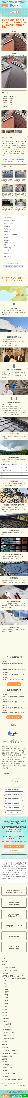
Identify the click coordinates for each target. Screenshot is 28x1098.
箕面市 (6, 1003)
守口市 (6, 995)
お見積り (14, 850)
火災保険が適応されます (14, 891)
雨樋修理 (5, 1070)
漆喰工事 (6, 232)
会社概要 (4, 961)
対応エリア (5, 983)
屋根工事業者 (6, 1018)
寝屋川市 (6, 992)
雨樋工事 (6, 229)
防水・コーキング (8, 245)
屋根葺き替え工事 (8, 220)
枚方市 (6, 989)
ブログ (4, 1035)
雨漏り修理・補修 (7, 1056)
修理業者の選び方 (14, 915)
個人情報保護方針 (7, 1030)
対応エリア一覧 (14, 812)
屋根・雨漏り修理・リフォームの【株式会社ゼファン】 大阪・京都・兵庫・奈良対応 (14, 1085)
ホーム (4, 958)
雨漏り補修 (6, 251)
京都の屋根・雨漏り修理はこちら (14, 794)
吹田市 (6, 1000)
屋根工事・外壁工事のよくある (13, 976)
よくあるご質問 (6, 1024)
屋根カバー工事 (19, 266)
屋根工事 (4, 1059)
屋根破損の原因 (14, 937)
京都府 (5, 1006)
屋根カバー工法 (8, 223)
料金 (3, 964)
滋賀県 (5, 1012)
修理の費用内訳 (14, 903)
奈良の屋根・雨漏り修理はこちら (14, 803)
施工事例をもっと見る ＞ (14, 717)
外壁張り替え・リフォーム (10, 1050)
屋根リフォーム (7, 1062)
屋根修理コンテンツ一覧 (14, 926)
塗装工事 (7, 242)
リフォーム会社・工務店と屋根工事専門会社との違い (14, 979)
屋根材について (14, 947)
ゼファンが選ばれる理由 (9, 967)
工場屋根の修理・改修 (8, 1038)
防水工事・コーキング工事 (10, 1053)
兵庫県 (5, 1009)
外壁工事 (6, 237)
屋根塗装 (6, 226)
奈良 (12, 266)
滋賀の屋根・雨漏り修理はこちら (14, 807)
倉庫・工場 (6, 256)
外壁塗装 (6, 240)
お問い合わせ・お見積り (9, 1032)
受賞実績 (4, 1021)
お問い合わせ (14, 846)
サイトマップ (6, 1027)
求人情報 (4, 1041)
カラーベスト (6, 266)
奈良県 (5, 1015)
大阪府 (5, 986)
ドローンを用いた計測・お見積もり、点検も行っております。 (13, 766)
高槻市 (6, 997)
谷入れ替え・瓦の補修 (9, 1073)
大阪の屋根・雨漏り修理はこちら (14, 789)
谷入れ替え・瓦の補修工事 (10, 234)
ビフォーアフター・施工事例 (10, 970)
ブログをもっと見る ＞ (14, 684)
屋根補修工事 (7, 253)
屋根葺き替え (6, 1065)
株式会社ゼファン (8, 773)
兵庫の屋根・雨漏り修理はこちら (14, 798)
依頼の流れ (5, 973)
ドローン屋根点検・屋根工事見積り (12, 1079)
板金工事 (6, 248)
